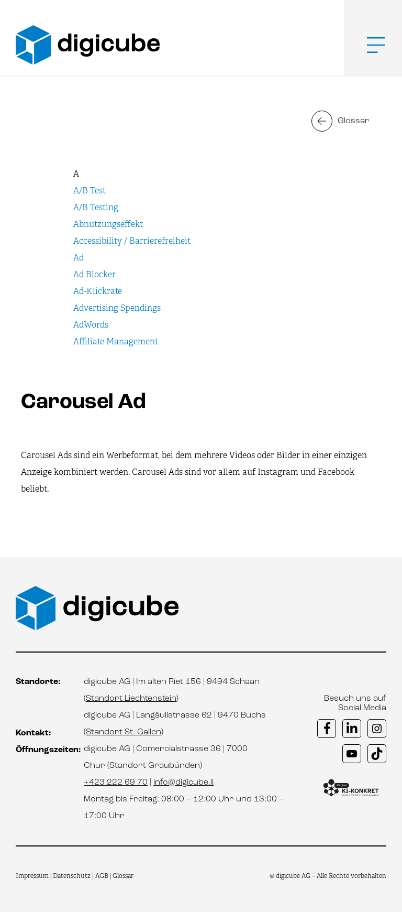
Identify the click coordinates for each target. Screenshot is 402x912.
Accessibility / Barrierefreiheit (132, 240)
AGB (101, 876)
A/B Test (89, 190)
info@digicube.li (183, 782)
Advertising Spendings (117, 307)
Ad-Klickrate (97, 291)
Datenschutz (72, 876)
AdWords (90, 324)
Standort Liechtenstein (131, 698)
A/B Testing (95, 207)
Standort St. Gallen (123, 732)
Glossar (354, 121)
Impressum (32, 876)
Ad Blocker (94, 274)
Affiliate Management (115, 341)
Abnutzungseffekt (108, 224)
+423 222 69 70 (116, 782)
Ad (78, 257)
